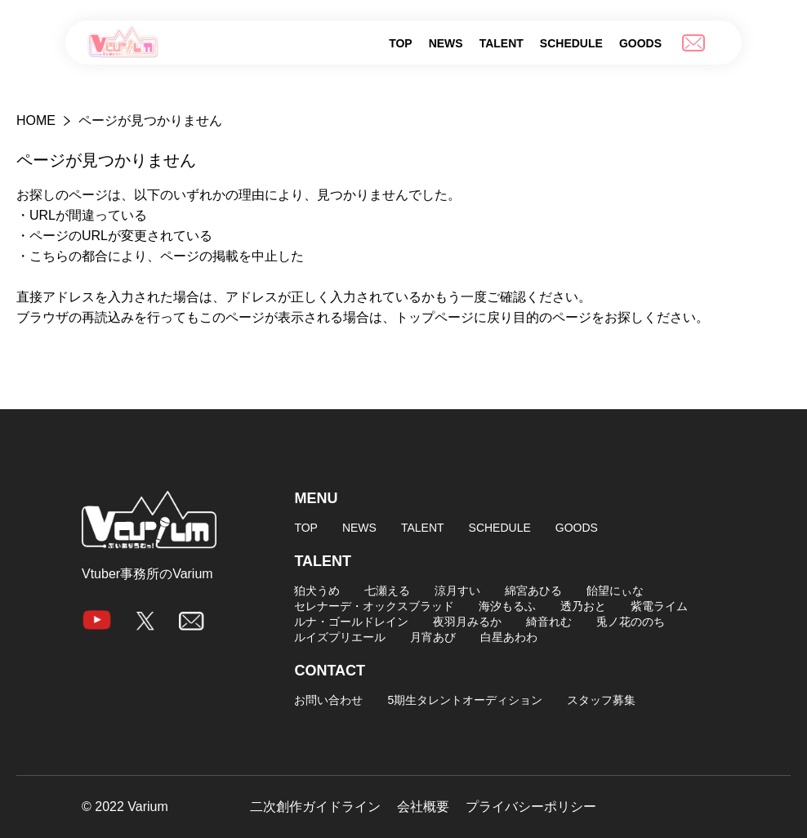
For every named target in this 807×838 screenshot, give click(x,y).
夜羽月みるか (467, 621)
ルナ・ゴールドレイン (351, 621)
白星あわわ (508, 637)
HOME (36, 120)
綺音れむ (549, 621)
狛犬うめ (317, 590)
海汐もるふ (507, 606)
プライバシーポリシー (531, 806)
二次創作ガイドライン (315, 806)
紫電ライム (659, 606)
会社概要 (423, 806)
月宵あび (433, 637)
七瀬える (387, 590)
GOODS (640, 43)
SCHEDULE (571, 43)
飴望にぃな (615, 590)
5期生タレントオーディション (464, 700)
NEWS (446, 43)
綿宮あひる (533, 590)
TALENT (501, 43)
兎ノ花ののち (630, 621)
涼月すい (457, 590)
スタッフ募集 (601, 700)
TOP (400, 43)
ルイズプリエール (340, 637)
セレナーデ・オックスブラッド (374, 606)
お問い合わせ (328, 700)
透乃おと (583, 606)
